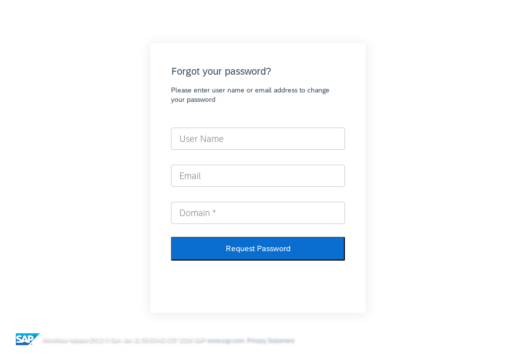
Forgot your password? (221, 71)
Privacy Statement (271, 339)
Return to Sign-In (256, 277)
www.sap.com (226, 339)
